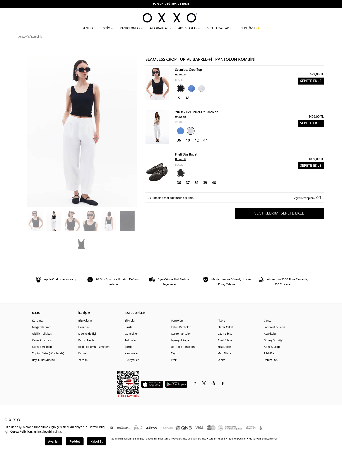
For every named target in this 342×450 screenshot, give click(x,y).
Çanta (267, 328)
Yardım (82, 367)
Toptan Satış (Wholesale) (48, 361)
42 (197, 148)
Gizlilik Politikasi (42, 341)
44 (205, 148)
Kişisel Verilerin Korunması (263, 447)
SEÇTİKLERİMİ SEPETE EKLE (279, 221)
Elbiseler (130, 328)
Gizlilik (222, 447)
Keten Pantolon (181, 335)
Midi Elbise (224, 361)
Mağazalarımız (41, 335)
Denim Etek (271, 367)
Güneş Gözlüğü (274, 348)
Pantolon (177, 328)
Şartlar (212, 447)
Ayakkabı (270, 341)
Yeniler (87, 31)
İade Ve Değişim (237, 447)
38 (196, 191)
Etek (174, 367)
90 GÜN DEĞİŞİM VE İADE (171, 3)
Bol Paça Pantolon (183, 354)
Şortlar (129, 354)
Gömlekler (131, 341)
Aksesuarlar (187, 31)
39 (205, 191)
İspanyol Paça (180, 348)
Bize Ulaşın (85, 328)
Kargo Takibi (86, 348)
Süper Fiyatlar (218, 31)
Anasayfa (23, 44)
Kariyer (82, 361)
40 (188, 148)
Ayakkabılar (159, 31)
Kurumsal (38, 328)
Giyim (106, 31)
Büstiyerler (132, 367)
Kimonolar (131, 361)
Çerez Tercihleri (42, 354)
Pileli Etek (270, 361)
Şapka (221, 367)
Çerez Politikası (41, 348)
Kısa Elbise (224, 354)
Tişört (221, 328)
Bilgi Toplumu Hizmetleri (93, 354)
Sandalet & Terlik (275, 335)
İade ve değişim (88, 341)
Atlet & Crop (272, 354)
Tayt (174, 361)
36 (179, 148)
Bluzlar (129, 335)
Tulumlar (130, 348)
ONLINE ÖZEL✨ (249, 31)
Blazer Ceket (225, 335)
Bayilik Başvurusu (43, 367)
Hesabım (83, 335)
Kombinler (37, 44)
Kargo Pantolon (181, 341)
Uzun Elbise (224, 341)
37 (188, 191)
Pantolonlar (130, 31)
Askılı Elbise (224, 348)
